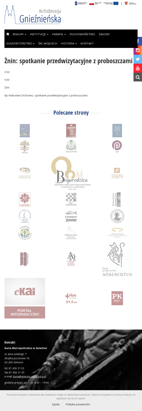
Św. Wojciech (47, 43)
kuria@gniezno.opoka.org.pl (29, 376)
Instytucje (39, 34)
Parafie (59, 34)
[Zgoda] (137, 401)
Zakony (104, 34)
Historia (69, 43)
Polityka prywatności (78, 404)
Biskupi (19, 34)
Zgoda (56, 404)
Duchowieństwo (82, 34)
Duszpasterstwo (20, 43)
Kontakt (87, 43)
